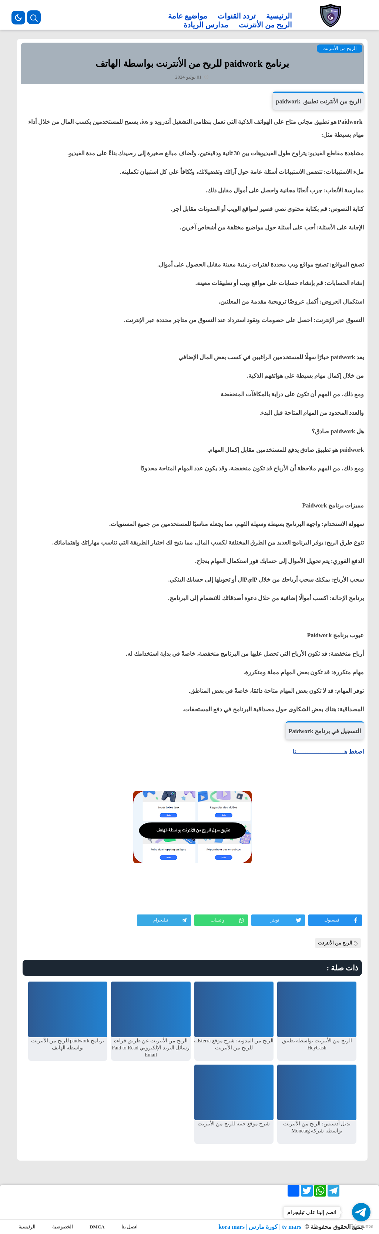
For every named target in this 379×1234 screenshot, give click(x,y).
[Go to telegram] (361, 1212)
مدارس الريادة (206, 25)
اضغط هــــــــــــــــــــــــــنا (328, 751)
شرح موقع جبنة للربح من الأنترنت (234, 1124)
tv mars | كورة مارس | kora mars (260, 1227)
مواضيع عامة (187, 16)
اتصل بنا (129, 1227)
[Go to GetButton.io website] (361, 1226)
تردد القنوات (237, 16)
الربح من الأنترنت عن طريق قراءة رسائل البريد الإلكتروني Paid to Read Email (151, 1048)
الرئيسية (279, 16)
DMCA (97, 1227)
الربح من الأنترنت (265, 25)
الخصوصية (62, 1227)
